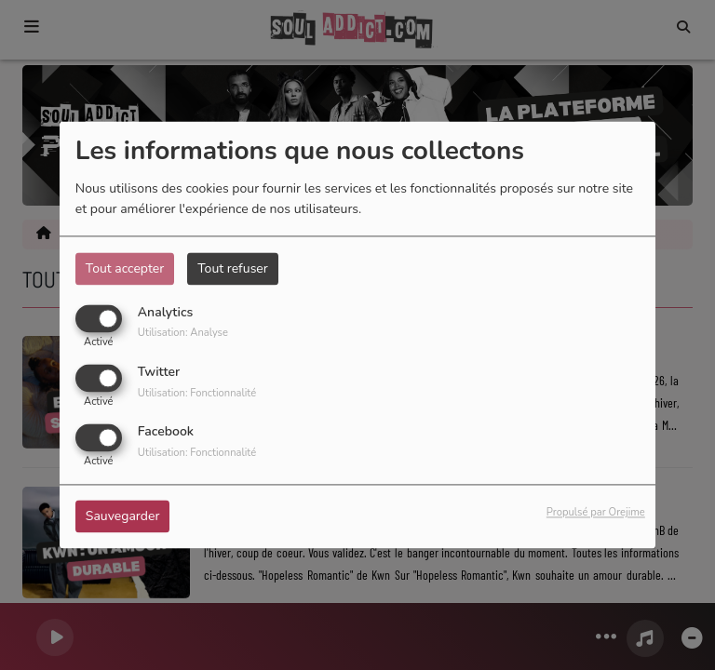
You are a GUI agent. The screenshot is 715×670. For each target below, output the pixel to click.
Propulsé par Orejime (595, 513)
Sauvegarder (123, 517)
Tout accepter (125, 268)
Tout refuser (232, 268)
